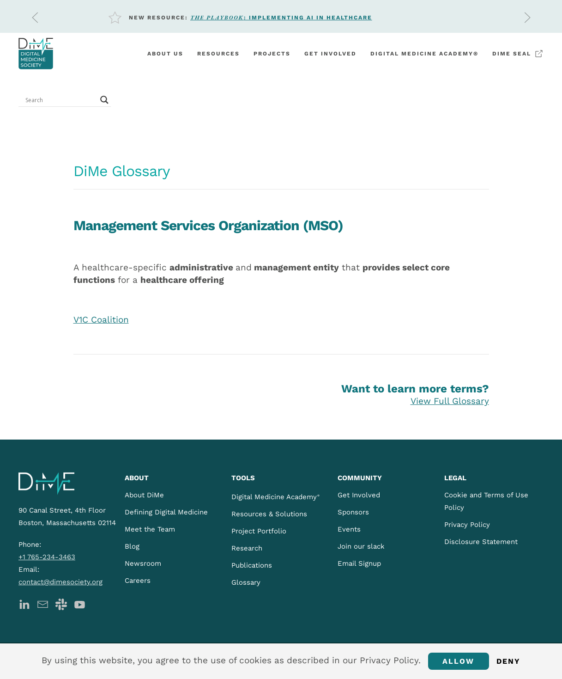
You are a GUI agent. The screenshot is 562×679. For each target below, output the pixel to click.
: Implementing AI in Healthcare (281, 17)
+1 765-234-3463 (46, 557)
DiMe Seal (518, 53)
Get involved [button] (330, 53)
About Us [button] (165, 53)
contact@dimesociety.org (60, 582)
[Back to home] (35, 53)
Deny (508, 661)
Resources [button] (218, 53)
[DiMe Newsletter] (42, 603)
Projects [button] (272, 53)
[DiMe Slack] (61, 603)
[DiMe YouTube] (79, 603)
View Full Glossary (450, 401)
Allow (458, 661)
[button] (35, 17)
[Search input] (60, 99)
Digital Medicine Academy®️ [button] (424, 53)
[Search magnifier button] (104, 99)
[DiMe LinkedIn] (24, 603)
